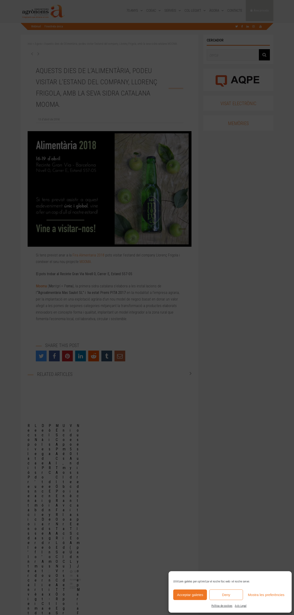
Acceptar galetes (190, 595)
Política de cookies (221, 606)
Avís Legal (240, 606)
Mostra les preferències (266, 595)
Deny (226, 595)
